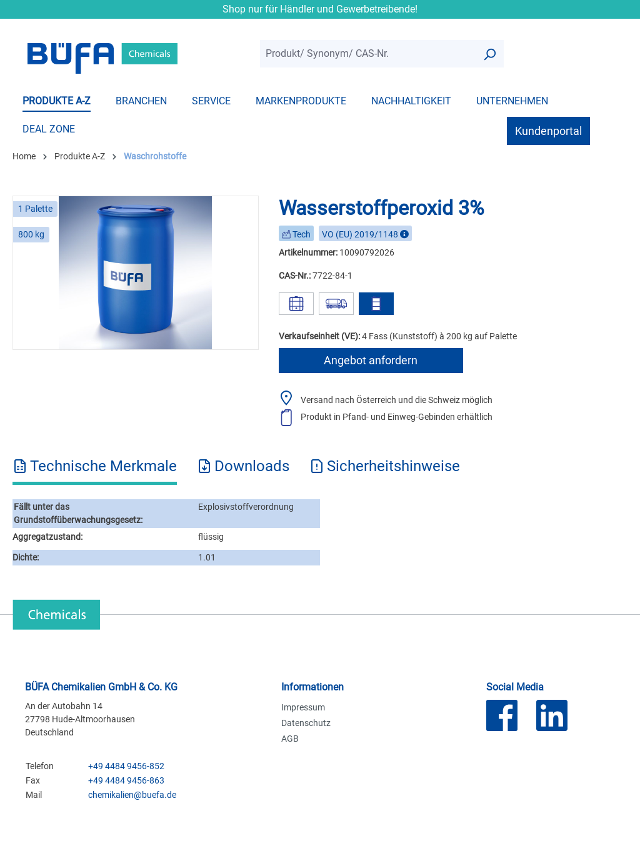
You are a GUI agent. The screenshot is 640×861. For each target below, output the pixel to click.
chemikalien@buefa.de (132, 795)
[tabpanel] (320, 533)
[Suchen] (489, 54)
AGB (290, 739)
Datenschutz (306, 723)
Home (24, 156)
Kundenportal (548, 130)
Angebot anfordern (371, 360)
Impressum (303, 707)
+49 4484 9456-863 (126, 780)
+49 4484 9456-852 (126, 766)
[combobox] (368, 54)
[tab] (94, 470)
